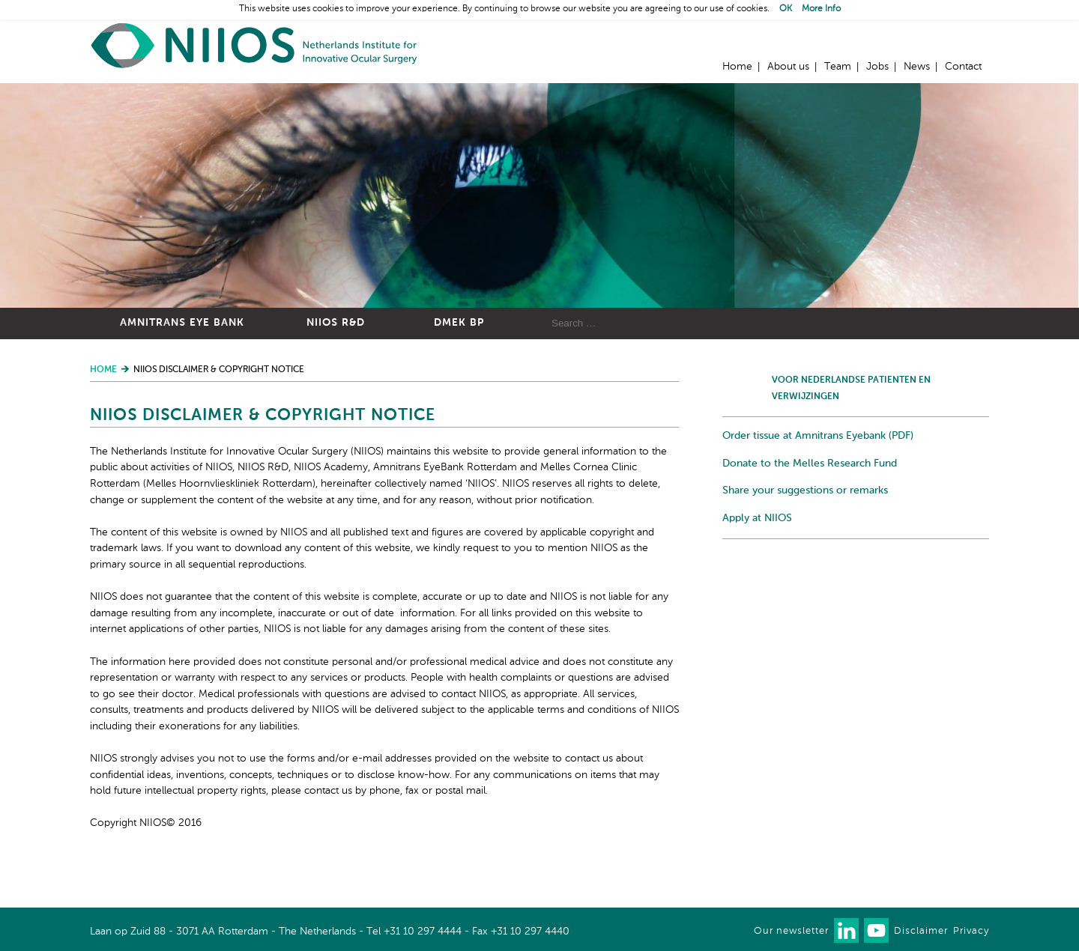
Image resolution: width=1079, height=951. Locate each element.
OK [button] (785, 8)
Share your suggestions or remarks (805, 490)
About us (788, 66)
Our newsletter (791, 931)
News (917, 66)
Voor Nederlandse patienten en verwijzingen (851, 388)
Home (255, 45)
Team (837, 66)
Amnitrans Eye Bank (182, 322)
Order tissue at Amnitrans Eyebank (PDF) (817, 436)
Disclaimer (921, 931)
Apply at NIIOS (757, 518)
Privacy (971, 931)
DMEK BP (459, 322)
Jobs (877, 66)
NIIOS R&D (335, 322)
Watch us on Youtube (876, 930)
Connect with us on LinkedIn (846, 930)
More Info (821, 8)
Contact (963, 66)
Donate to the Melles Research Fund (809, 463)
